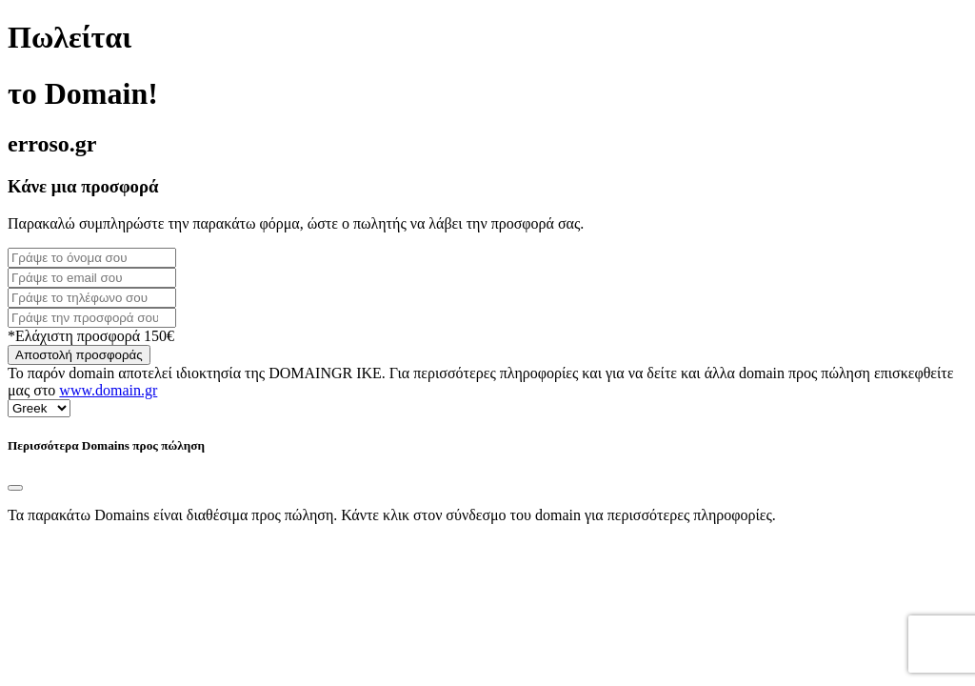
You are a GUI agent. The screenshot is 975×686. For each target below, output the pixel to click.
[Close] (15, 488)
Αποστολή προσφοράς (79, 355)
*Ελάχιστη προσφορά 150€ (91, 336)
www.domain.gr (108, 390)
